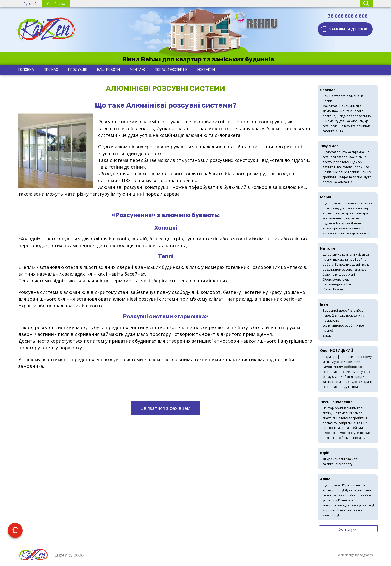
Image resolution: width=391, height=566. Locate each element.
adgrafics (366, 555)
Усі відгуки (347, 529)
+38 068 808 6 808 (346, 16)
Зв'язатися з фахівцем (165, 408)
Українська (56, 3)
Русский (30, 3)
